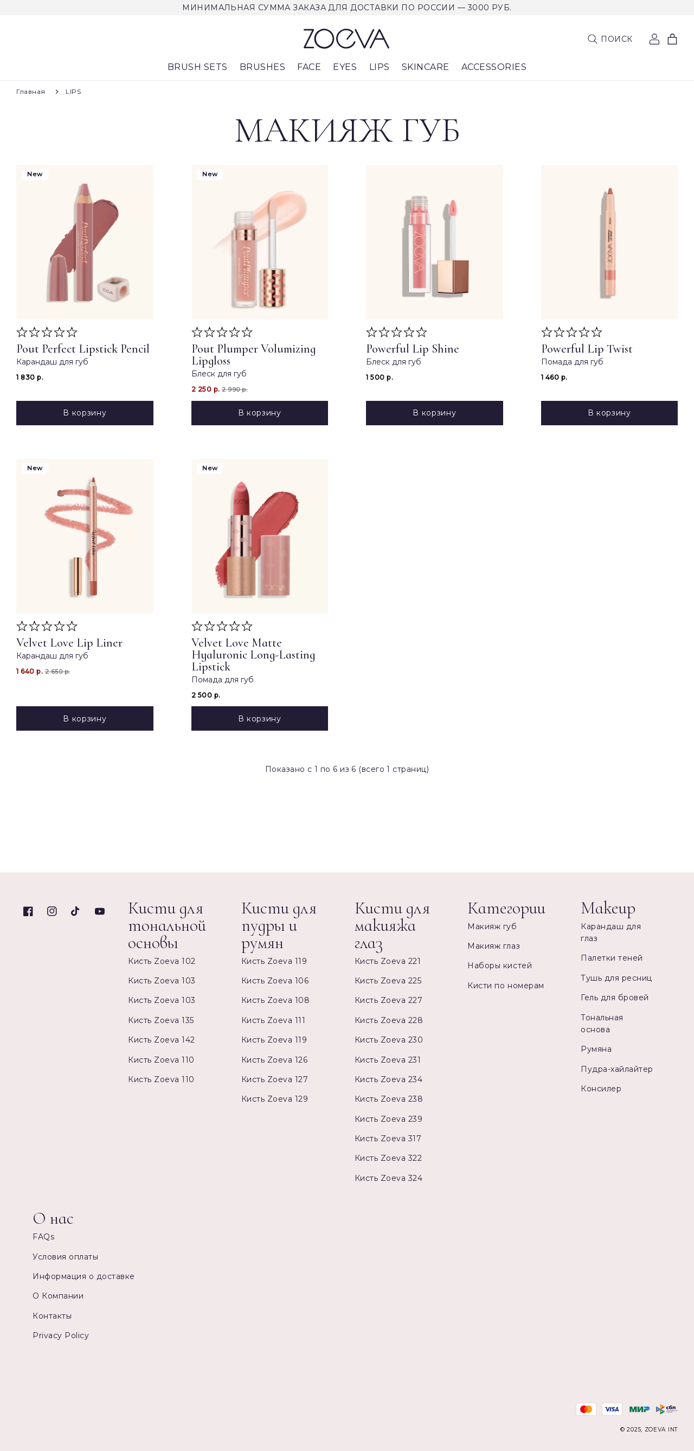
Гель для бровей (615, 997)
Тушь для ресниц (616, 978)
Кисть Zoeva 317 (388, 1138)
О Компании (58, 1296)
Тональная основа (602, 1023)
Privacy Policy (61, 1335)
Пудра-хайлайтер (617, 1069)
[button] (610, 39)
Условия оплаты (65, 1257)
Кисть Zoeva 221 (388, 961)
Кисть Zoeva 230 (389, 1040)
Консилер (601, 1089)
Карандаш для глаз (611, 932)
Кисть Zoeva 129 (275, 1099)
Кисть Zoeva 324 (389, 1178)
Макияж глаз (493, 946)
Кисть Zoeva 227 (389, 1000)
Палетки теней (612, 958)
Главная (31, 91)
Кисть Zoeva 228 (389, 1020)
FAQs (43, 1237)
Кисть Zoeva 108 (275, 1000)
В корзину (84, 413)
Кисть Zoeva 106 (275, 981)
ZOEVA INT (661, 1429)
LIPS (73, 91)
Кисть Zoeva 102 (162, 961)
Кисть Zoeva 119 (274, 961)
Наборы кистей (499, 965)
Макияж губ (492, 926)
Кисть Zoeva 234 (389, 1079)
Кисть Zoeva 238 (389, 1099)
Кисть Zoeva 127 (275, 1079)
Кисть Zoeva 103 (162, 981)
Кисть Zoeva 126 (274, 1060)
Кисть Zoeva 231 (388, 1060)
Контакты (52, 1316)
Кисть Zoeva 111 (273, 1020)
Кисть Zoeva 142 (161, 1040)
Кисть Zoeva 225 (388, 981)
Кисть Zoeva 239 (389, 1119)
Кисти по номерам (505, 985)
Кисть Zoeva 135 (161, 1020)
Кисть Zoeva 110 (161, 1060)
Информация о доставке (84, 1276)
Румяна (596, 1049)
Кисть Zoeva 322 (388, 1158)
